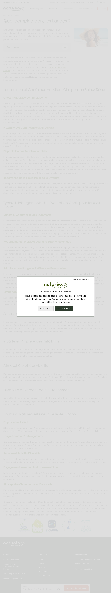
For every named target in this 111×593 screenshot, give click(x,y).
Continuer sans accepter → (80, 279)
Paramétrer (45, 308)
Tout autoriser (64, 308)
